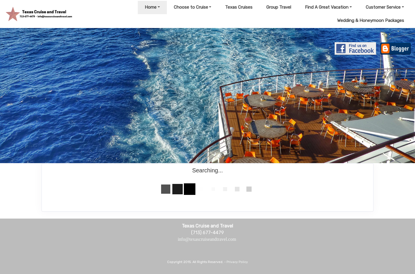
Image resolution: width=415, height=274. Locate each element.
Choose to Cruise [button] (191, 7)
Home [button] (150, 7)
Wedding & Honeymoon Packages (370, 20)
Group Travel (278, 7)
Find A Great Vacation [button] (326, 7)
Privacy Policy (237, 262)
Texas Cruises (238, 7)
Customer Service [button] (383, 7)
